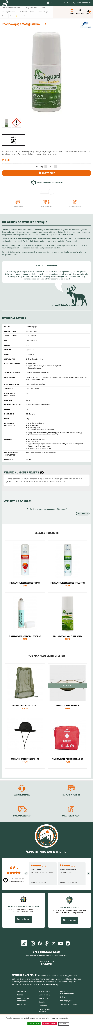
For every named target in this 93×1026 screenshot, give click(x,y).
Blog (24, 943)
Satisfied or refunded (68, 1004)
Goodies (42, 1002)
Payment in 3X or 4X (71, 795)
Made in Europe (45, 995)
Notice (13, 137)
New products (44, 991)
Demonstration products (45, 1010)
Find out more (23, 919)
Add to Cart (48, 173)
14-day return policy (75, 206)
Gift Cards (43, 1006)
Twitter (53, 943)
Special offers (44, 998)
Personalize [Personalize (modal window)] (64, 1023)
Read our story (51, 984)
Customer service (22, 795)
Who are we (22, 991)
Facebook (39, 943)
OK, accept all (34, 1023)
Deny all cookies (49, 1023)
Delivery (63, 997)
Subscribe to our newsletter (46, 962)
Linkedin (67, 943)
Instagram (32, 943)
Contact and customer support (67, 992)
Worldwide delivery (46, 206)
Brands (20, 995)
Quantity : (40, 167)
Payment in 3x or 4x (18, 206)
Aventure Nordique (24, 975)
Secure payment (66, 1001)
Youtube (60, 943)
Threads (46, 943)
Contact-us (21, 1004)
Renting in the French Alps (23, 999)
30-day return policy (71, 816)
